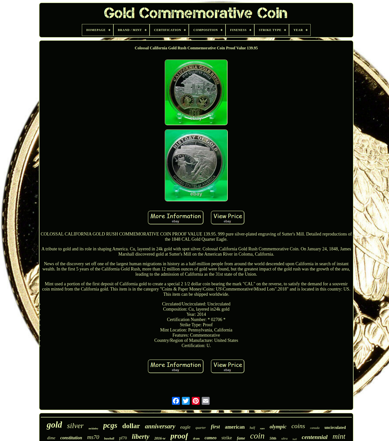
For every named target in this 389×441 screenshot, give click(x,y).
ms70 (93, 437)
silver (75, 425)
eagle (185, 427)
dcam (196, 438)
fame (241, 438)
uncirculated (335, 427)
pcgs (110, 425)
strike (227, 437)
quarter (200, 428)
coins (298, 426)
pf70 (123, 438)
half (252, 428)
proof (179, 435)
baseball (109, 438)
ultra (284, 438)
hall (294, 439)
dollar (131, 426)
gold (54, 425)
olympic (278, 427)
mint (338, 436)
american (235, 427)
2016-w (159, 438)
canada (315, 428)
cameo (211, 437)
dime (51, 438)
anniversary (160, 426)
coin (257, 435)
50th (272, 438)
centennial (314, 437)
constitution (71, 437)
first (215, 426)
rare (262, 428)
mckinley (93, 428)
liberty (140, 436)
